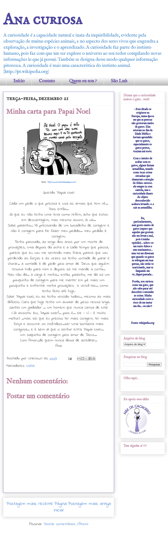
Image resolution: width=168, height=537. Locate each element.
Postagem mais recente (29, 503)
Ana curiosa (42, 20)
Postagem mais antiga (89, 503)
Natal (30, 366)
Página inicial (60, 507)
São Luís (119, 81)
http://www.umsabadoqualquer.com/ (62, 182)
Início (19, 81)
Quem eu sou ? (83, 81)
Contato (47, 81)
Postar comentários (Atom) (66, 524)
